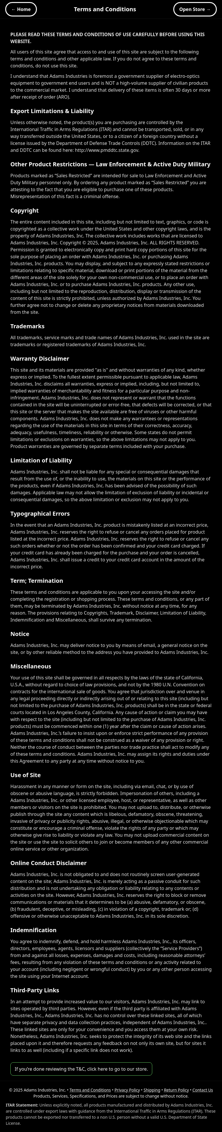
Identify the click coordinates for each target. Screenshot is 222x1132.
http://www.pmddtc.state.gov (106, 150)
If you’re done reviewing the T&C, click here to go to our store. (81, 1069)
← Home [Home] (21, 9)
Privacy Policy (127, 1090)
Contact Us (203, 1090)
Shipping (152, 1090)
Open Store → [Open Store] (195, 9)
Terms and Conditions (90, 1090)
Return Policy (176, 1090)
